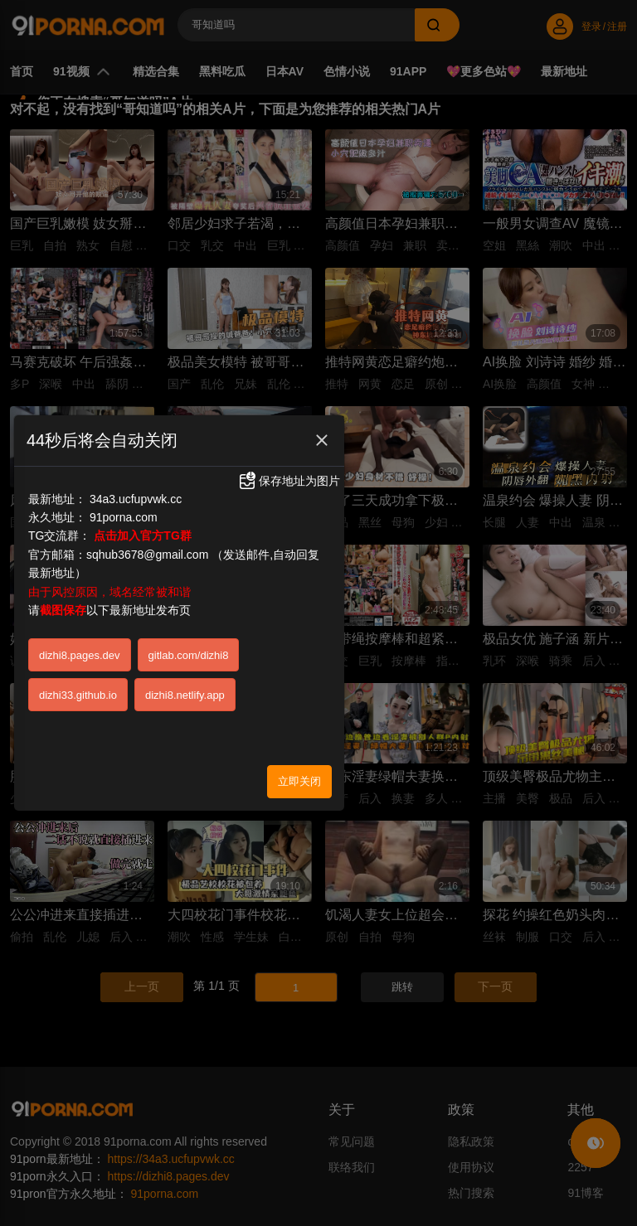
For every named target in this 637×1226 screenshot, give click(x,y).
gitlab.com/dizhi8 (188, 655)
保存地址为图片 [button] (288, 481)
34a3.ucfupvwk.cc (136, 499)
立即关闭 (299, 781)
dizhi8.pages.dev (79, 655)
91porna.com (124, 517)
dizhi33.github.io (78, 695)
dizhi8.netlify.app (185, 695)
